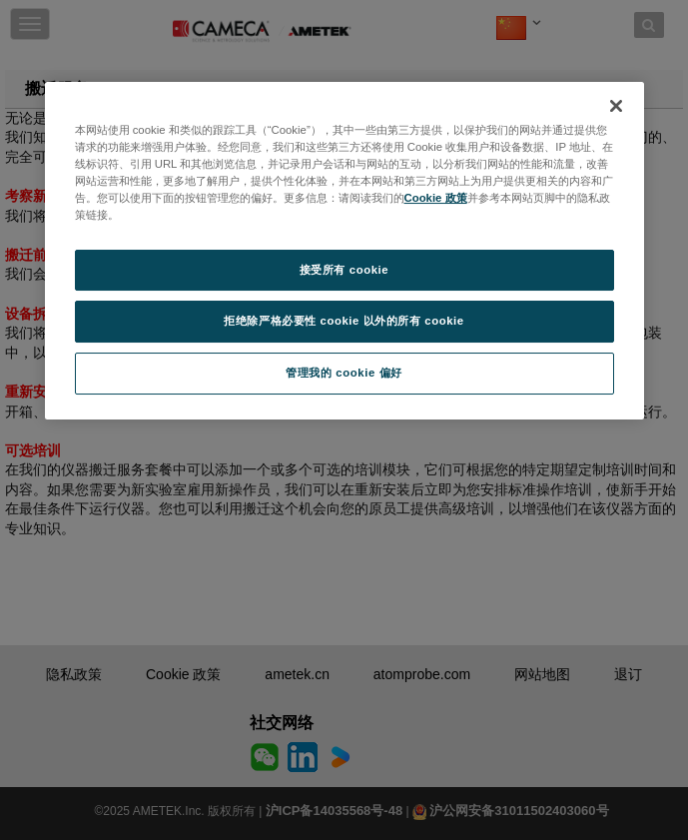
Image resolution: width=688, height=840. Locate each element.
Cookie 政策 (435, 198)
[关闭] (616, 106)
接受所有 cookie (344, 270)
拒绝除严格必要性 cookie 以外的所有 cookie (344, 321)
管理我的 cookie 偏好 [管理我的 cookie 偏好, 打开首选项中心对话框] (343, 373)
